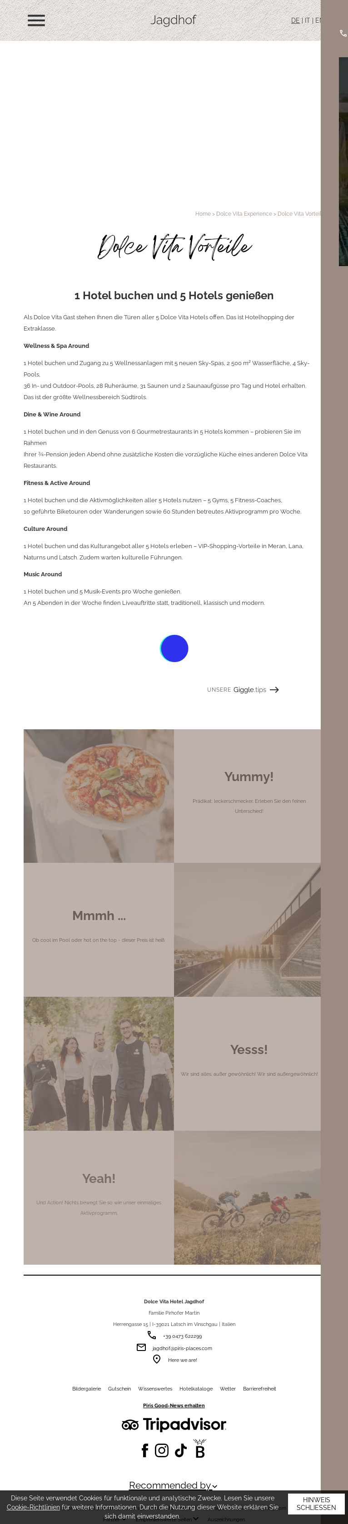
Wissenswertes (155, 1388)
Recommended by (174, 1485)
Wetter (228, 1388)
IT (307, 20)
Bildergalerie (86, 1388)
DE (295, 20)
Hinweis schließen (316, 1504)
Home (203, 213)
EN (319, 20)
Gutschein (119, 1388)
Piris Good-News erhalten (174, 1405)
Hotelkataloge (196, 1388)
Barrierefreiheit (259, 1388)
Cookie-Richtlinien (33, 1507)
